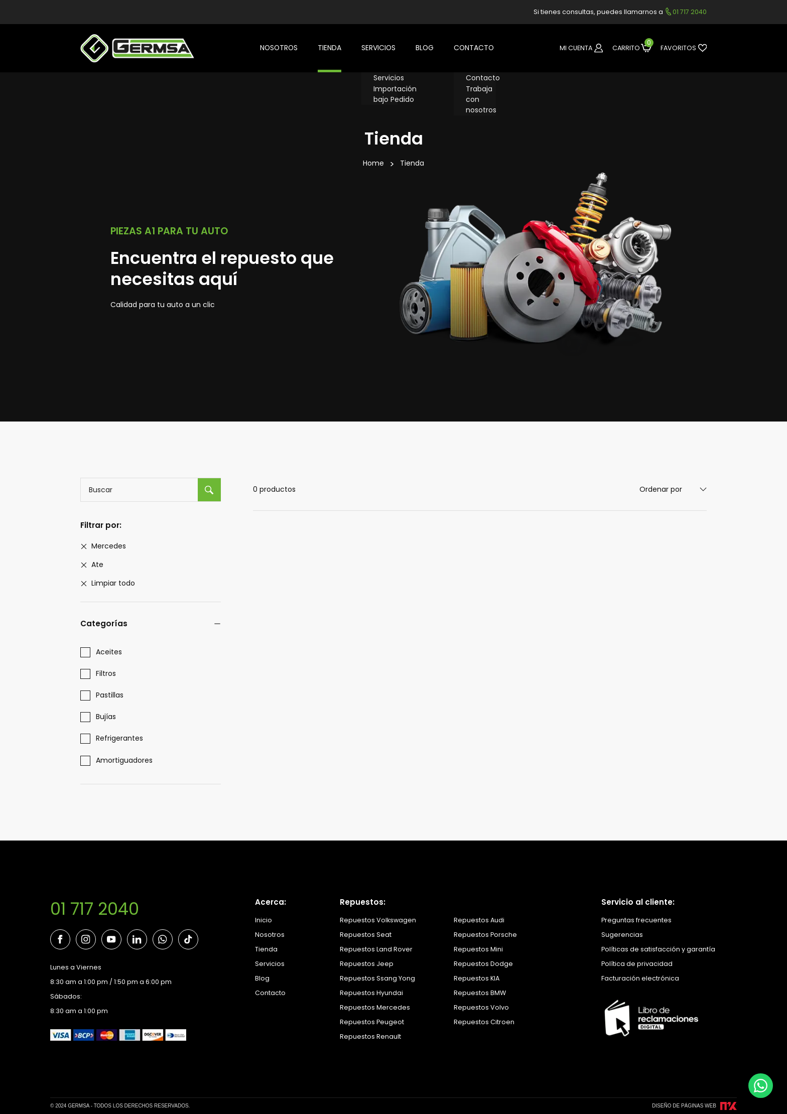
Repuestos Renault (370, 1036)
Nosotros (270, 934)
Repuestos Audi (479, 920)
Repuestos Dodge (483, 963)
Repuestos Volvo (481, 1007)
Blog (262, 978)
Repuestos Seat (365, 934)
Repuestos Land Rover (376, 949)
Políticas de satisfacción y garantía (658, 949)
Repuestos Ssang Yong (377, 978)
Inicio (263, 920)
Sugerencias (622, 934)
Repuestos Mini (478, 949)
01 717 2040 (94, 909)
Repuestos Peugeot (372, 1022)
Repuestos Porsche (485, 934)
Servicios (270, 963)
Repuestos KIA (476, 978)
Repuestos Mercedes (375, 1007)
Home (373, 163)
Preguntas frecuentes (636, 920)
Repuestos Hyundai (371, 993)
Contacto (270, 993)
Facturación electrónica (640, 978)
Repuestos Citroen (484, 1022)
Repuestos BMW (480, 993)
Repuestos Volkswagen (378, 920)
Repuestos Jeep (367, 963)
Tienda (412, 163)
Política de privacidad (637, 963)
